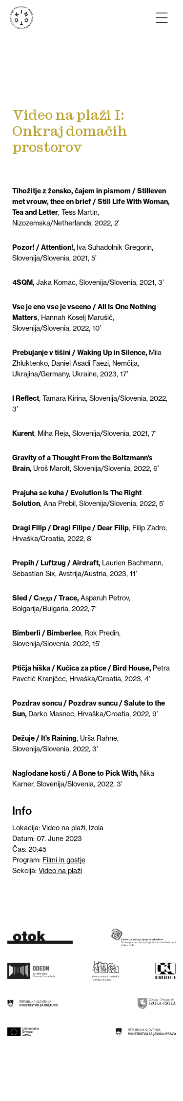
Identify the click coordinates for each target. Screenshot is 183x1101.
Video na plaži (60, 870)
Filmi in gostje (63, 860)
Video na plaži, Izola (72, 827)
